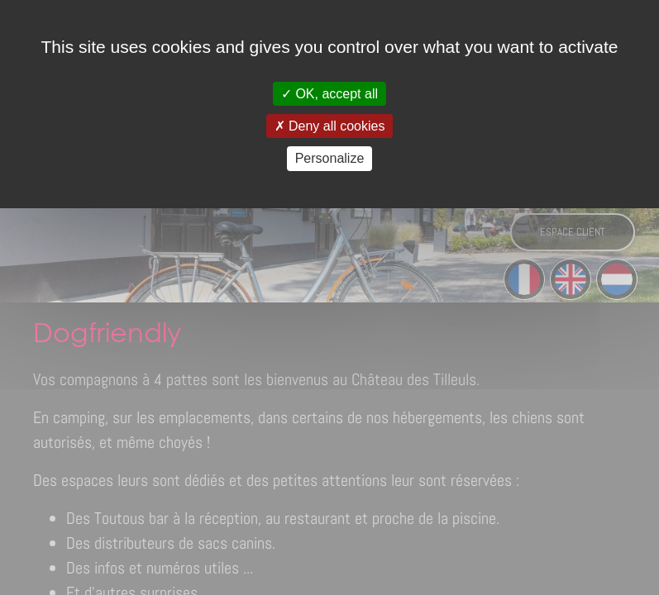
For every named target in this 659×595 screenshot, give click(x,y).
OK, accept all (329, 94)
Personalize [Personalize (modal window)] (330, 158)
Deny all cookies (330, 126)
